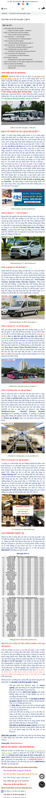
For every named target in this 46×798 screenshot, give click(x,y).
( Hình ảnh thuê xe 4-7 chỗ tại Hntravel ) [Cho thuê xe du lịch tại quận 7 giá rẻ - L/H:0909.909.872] (19, 39)
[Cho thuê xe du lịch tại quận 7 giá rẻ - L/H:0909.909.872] (43, 8)
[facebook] (19, 4)
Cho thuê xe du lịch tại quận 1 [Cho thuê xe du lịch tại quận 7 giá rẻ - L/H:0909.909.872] (14, 791)
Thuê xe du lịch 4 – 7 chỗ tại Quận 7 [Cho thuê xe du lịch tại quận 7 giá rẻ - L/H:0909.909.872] (14, 36)
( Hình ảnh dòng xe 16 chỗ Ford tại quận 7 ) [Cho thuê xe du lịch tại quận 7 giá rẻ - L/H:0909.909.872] (20, 43)
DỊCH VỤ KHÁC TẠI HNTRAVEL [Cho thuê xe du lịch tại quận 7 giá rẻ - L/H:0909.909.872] (13, 64)
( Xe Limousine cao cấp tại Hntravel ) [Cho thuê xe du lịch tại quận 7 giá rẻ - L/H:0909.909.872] (18, 55)
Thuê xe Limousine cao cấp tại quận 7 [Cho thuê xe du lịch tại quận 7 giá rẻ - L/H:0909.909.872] (15, 53)
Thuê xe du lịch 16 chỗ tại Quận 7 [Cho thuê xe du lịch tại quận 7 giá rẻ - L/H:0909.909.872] (14, 41)
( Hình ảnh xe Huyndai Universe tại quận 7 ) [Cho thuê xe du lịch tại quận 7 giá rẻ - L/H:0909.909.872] (20, 47)
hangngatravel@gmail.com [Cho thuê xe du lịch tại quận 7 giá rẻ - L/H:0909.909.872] (30, 1)
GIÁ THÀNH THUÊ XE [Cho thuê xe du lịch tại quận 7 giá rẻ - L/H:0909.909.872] (10, 57)
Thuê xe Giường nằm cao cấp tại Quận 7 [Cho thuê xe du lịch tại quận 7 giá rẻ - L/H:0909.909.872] (16, 49)
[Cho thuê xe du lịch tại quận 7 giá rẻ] (23, 8)
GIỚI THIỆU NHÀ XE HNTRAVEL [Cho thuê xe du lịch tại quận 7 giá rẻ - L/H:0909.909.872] (14, 28)
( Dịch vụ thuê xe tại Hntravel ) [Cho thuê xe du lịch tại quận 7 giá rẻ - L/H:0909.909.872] (17, 66)
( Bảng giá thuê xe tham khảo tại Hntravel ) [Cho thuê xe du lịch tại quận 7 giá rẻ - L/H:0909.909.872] (20, 59)
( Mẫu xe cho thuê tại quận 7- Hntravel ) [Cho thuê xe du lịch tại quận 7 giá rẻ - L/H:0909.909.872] (19, 30)
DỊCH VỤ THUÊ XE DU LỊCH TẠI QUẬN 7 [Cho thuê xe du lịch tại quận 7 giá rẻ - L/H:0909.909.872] (16, 32)
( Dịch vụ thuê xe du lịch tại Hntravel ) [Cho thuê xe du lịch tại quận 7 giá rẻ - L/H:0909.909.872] (19, 34)
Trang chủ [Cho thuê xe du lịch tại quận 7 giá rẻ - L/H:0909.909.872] (4, 13)
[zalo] (27, 4)
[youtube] (23, 4)
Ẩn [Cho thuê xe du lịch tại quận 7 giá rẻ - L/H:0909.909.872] (10, 25)
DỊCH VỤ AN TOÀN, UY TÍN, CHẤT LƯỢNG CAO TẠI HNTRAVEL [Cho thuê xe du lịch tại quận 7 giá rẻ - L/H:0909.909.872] (23, 61)
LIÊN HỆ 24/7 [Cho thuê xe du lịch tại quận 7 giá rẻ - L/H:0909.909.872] (12, 68)
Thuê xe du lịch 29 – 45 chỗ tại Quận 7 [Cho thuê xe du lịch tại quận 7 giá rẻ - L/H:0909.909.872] (15, 45)
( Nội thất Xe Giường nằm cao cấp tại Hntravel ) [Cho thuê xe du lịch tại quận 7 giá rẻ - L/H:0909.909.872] (22, 51)
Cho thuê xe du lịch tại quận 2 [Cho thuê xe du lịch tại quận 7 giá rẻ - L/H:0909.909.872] (14, 794)
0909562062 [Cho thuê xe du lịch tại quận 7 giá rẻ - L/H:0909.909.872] (17, 1)
